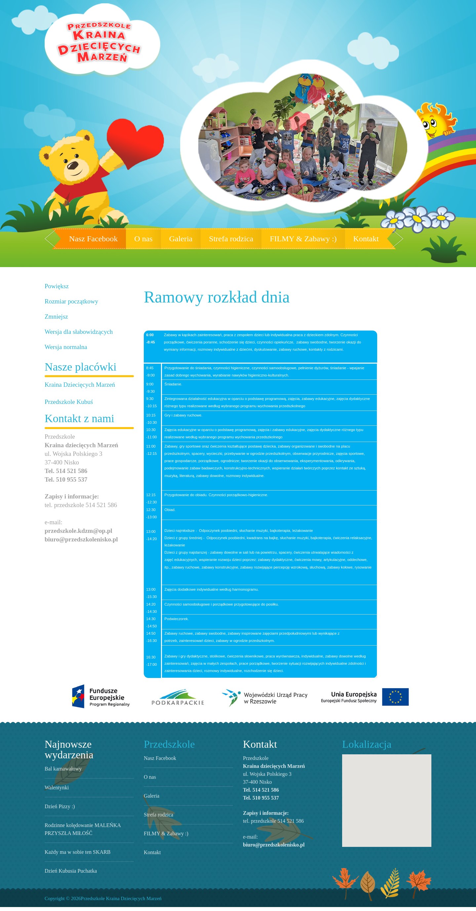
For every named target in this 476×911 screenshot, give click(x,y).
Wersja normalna (64, 347)
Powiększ (56, 286)
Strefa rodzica (234, 238)
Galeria (185, 238)
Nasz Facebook (103, 238)
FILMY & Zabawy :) (298, 238)
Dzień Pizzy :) (57, 810)
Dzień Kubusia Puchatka (69, 874)
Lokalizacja (363, 758)
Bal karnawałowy (63, 772)
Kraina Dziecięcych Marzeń (76, 384)
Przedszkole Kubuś (67, 402)
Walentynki (56, 791)
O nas (149, 238)
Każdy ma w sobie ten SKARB (74, 855)
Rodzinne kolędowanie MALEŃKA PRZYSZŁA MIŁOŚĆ (89, 833)
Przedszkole (167, 758)
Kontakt (353, 238)
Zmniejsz (55, 316)
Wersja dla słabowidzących (76, 332)
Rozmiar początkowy (69, 301)
